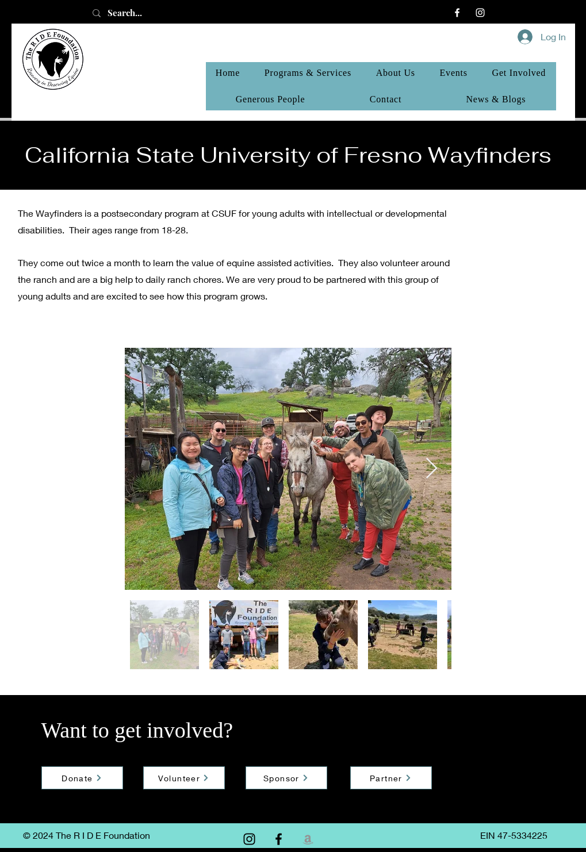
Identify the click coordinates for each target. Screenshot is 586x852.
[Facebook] (457, 12)
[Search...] (137, 13)
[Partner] (391, 777)
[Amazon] (308, 839)
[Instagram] (480, 12)
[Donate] (82, 777)
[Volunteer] (184, 777)
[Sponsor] (286, 777)
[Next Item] (431, 469)
